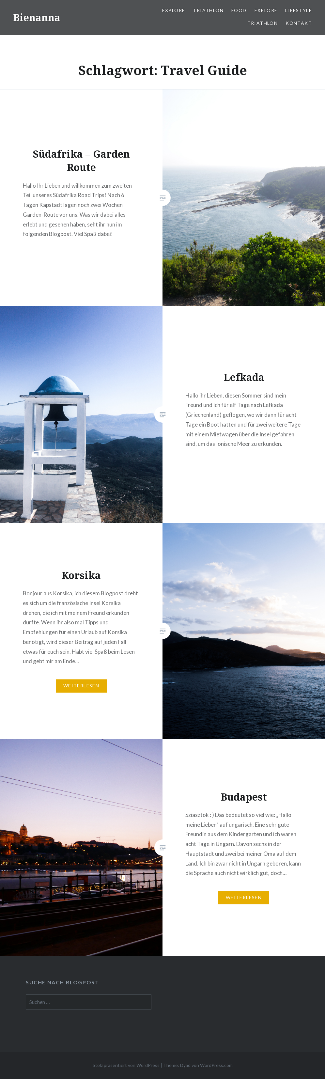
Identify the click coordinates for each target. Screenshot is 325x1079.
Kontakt (299, 23)
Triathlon (208, 10)
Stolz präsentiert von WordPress (126, 1065)
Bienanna (36, 17)
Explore (173, 10)
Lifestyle (298, 10)
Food (239, 10)
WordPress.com (216, 1065)
